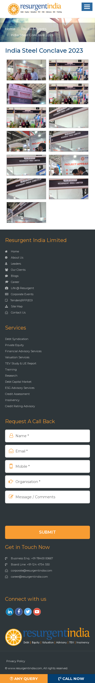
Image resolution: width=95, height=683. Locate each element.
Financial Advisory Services (23, 351)
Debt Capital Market (18, 381)
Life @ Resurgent (19, 288)
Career (12, 282)
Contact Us (15, 312)
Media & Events (33, 29)
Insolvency (12, 400)
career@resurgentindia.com (26, 576)
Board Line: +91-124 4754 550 (27, 564)
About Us (14, 257)
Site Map (14, 306)
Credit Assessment (17, 394)
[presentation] (37, 514)
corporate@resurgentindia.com (28, 570)
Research (11, 375)
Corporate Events (19, 294)
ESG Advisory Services (19, 388)
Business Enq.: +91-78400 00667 (29, 558)
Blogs (11, 276)
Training (11, 369)
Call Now (71, 678)
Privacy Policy (15, 661)
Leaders (13, 263)
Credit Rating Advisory (20, 406)
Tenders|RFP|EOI (19, 300)
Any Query (24, 678)
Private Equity (14, 345)
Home (10, 29)
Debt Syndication (16, 339)
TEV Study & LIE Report (20, 363)
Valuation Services (17, 357)
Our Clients (15, 270)
